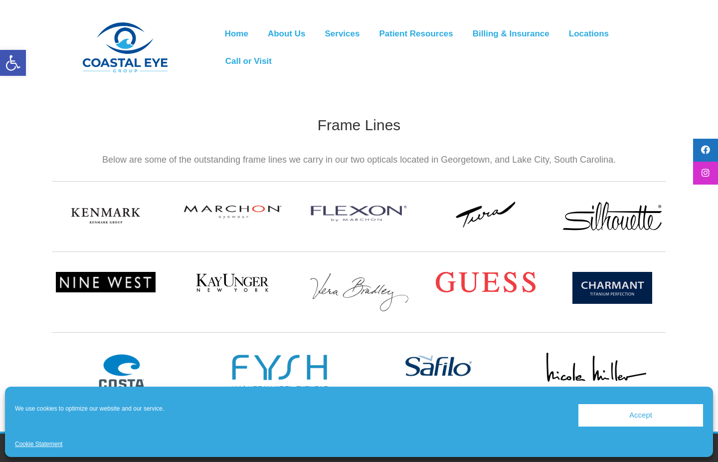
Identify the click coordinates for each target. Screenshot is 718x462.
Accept (640, 415)
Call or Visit (248, 61)
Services (342, 33)
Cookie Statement (38, 444)
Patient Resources (416, 33)
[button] (13, 63)
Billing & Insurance (511, 33)
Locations (589, 33)
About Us (287, 33)
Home (236, 33)
